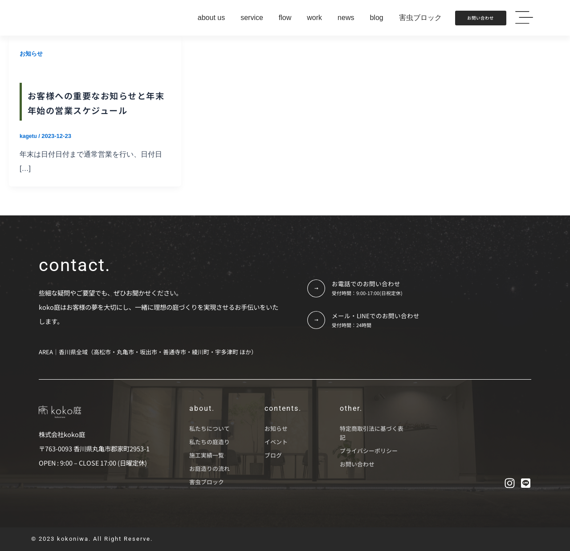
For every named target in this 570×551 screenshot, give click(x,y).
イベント (276, 442)
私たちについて (209, 429)
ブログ (273, 455)
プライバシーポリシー (369, 451)
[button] (524, 18)
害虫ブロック (206, 482)
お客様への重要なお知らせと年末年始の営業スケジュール (93, 108)
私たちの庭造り (209, 442)
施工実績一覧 (206, 455)
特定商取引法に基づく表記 (371, 433)
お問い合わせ (357, 464)
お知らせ (32, 53)
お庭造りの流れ (209, 469)
